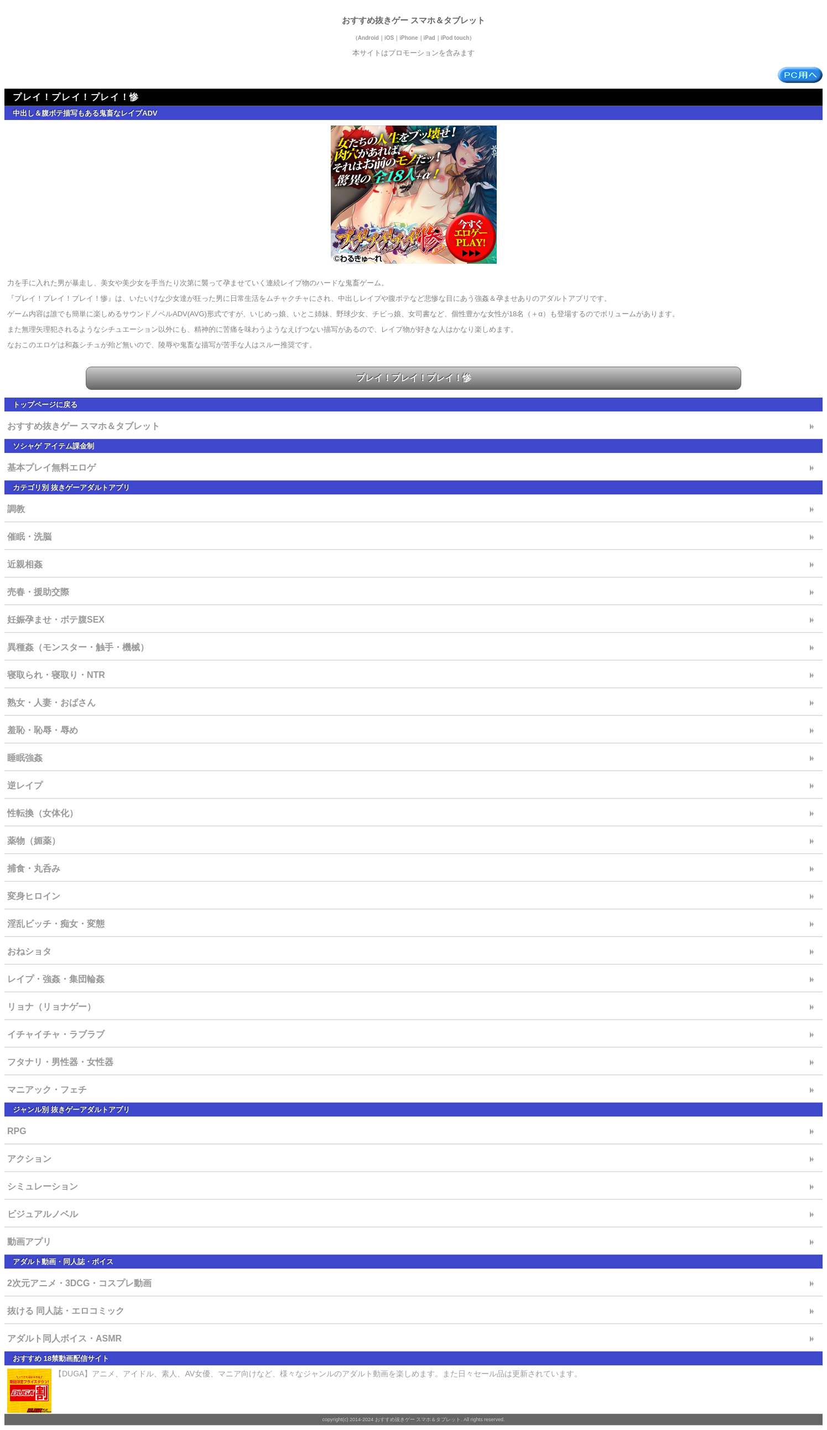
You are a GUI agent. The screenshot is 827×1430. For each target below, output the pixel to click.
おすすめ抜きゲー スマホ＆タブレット (413, 20)
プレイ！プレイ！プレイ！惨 (413, 378)
